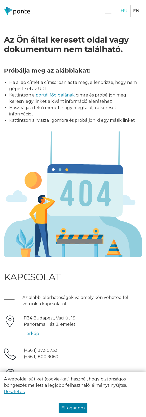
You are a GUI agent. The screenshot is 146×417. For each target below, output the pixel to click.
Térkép (31, 333)
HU (124, 10)
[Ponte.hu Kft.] (17, 11)
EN (136, 10)
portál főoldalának (55, 95)
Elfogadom (73, 407)
